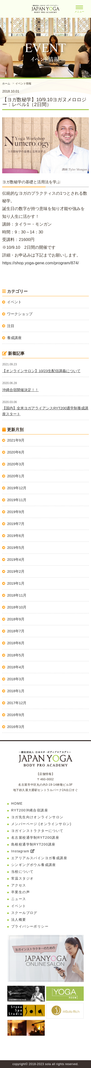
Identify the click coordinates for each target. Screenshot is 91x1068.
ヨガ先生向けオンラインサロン (37, 817)
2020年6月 (16, 452)
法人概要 (18, 919)
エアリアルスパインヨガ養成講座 (39, 858)
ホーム (6, 83)
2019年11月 (16, 500)
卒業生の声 (20, 892)
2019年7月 (16, 524)
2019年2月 (16, 571)
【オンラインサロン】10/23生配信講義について (41, 371)
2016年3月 (16, 727)
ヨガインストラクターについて (37, 831)
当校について (22, 872)
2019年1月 (16, 583)
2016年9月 (16, 715)
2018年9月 (16, 619)
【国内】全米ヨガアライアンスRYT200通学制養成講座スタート (45, 411)
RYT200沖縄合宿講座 (29, 810)
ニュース (18, 899)
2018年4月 (16, 667)
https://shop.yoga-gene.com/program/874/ (40, 263)
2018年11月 (16, 595)
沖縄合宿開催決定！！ (20, 390)
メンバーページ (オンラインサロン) (41, 824)
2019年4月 (16, 559)
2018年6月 (16, 643)
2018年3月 (16, 679)
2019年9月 (16, 512)
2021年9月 (16, 440)
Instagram (22, 851)
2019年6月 (16, 536)
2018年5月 (16, 655)
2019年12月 (16, 488)
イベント (14, 302)
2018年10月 (16, 607)
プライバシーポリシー (30, 926)
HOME (17, 803)
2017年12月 (16, 703)
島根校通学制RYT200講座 (33, 844)
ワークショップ (20, 314)
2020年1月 (16, 476)
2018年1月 (16, 691)
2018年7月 (16, 631)
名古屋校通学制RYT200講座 (35, 837)
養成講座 (14, 338)
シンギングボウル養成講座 (33, 865)
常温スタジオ (22, 878)
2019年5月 (16, 547)
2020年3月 (16, 464)
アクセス (18, 885)
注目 (10, 326)
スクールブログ (24, 913)
